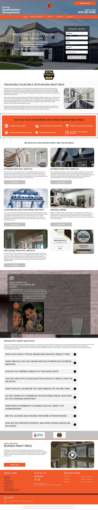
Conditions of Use (46, 506)
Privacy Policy (26, 506)
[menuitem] (25, 17)
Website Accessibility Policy (68, 506)
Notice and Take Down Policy (57, 506)
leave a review (15, 298)
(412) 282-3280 (87, 12)
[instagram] (39, 479)
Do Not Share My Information (36, 506)
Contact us (42, 109)
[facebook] (35, 479)
